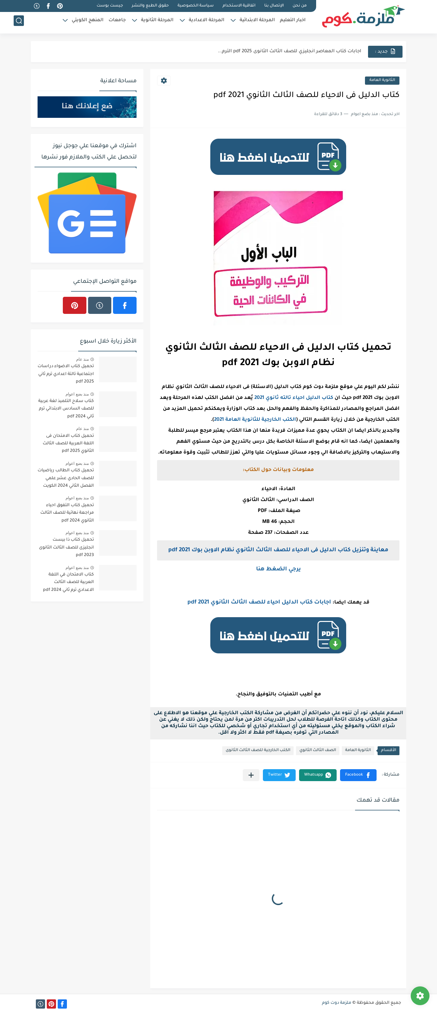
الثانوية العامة (382, 80)
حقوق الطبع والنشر (150, 6)
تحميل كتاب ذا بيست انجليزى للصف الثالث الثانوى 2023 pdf (66, 548)
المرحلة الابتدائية (257, 22)
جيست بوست (110, 6)
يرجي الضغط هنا (278, 569)
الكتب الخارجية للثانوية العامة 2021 (255, 420)
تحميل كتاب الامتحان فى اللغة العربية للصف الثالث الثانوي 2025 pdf (68, 444)
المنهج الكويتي (87, 22)
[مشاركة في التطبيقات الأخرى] (251, 775)
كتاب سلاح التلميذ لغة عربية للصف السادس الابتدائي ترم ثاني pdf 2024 (66, 409)
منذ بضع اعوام (77, 394)
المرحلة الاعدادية (206, 22)
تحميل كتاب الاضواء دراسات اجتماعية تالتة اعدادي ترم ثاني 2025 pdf (66, 374)
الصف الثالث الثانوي (317, 750)
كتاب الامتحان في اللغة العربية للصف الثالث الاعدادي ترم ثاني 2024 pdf (68, 582)
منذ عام (82, 359)
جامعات (117, 22)
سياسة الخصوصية (196, 6)
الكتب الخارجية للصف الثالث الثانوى (258, 750)
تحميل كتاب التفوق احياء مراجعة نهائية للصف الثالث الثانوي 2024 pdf (67, 513)
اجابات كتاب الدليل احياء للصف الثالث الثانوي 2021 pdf (259, 602)
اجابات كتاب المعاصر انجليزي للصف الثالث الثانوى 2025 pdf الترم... (289, 51)
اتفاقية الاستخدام (239, 6)
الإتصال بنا (274, 6)
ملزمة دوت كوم (336, 1003)
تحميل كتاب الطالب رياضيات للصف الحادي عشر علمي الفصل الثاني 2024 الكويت (66, 478)
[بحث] (19, 22)
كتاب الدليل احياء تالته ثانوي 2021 (293, 398)
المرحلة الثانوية (157, 22)
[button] (358, 775)
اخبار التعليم (293, 22)
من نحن (300, 6)
